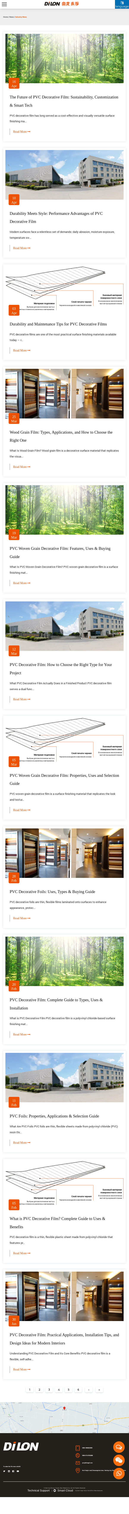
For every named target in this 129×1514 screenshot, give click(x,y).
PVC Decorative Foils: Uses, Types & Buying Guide (55, 902)
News (11, 17)
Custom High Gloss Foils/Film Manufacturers (89, 1507)
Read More (21, 133)
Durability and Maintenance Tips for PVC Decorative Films (61, 327)
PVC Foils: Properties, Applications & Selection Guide (57, 1129)
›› (99, 1406)
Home (5, 17)
